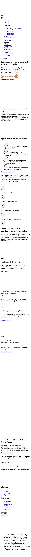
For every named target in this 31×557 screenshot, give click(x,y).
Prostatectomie (11, 31)
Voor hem (6, 24)
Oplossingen (7, 25)
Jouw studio (7, 55)
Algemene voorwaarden (10, 494)
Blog (5, 490)
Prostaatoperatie (8, 49)
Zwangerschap (8, 46)
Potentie (6, 48)
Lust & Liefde (7, 51)
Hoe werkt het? (8, 21)
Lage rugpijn (10, 34)
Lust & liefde (10, 33)
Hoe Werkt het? (8, 40)
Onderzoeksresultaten (9, 37)
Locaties (6, 36)
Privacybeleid (7, 493)
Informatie (3, 513)
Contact (6, 491)
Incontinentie (10, 27)
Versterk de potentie (12, 30)
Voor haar (6, 22)
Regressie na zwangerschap (14, 28)
